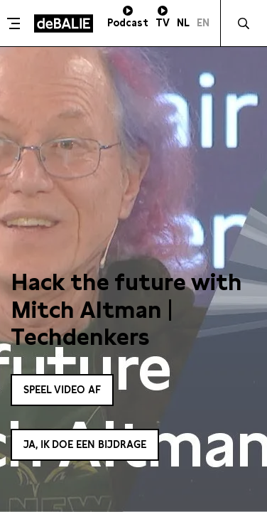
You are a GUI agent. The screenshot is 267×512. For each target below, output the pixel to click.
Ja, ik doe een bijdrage (84, 444)
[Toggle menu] (15, 23)
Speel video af (62, 389)
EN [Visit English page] (203, 22)
